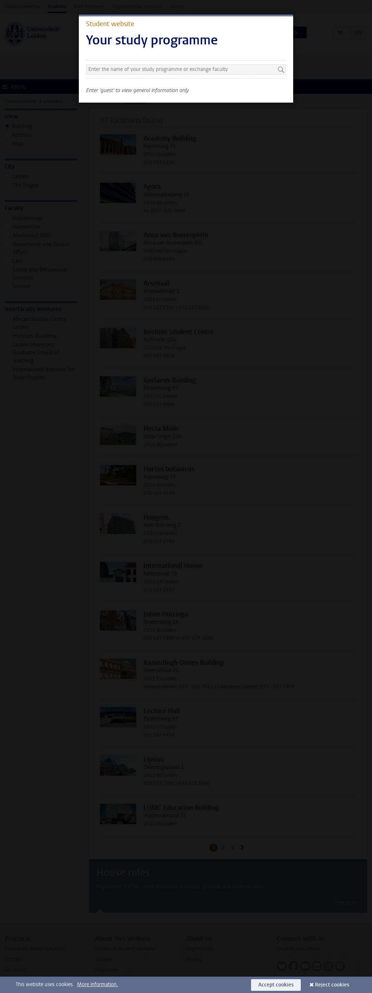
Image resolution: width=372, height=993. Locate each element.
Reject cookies (332, 984)
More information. (97, 984)
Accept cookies (276, 984)
